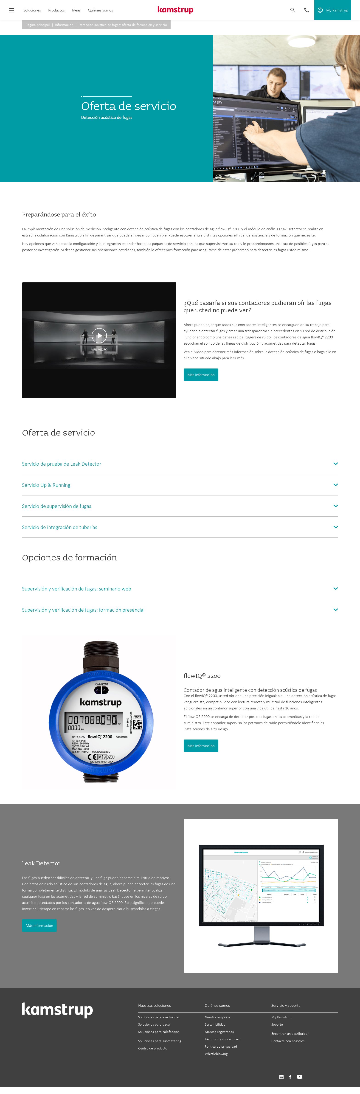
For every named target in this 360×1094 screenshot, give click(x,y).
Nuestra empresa (218, 1017)
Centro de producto (152, 1048)
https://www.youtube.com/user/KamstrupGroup (299, 1077)
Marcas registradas (219, 1031)
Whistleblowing (216, 1054)
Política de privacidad (221, 1046)
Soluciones (32, 10)
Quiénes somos (100, 10)
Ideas (76, 10)
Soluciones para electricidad (159, 1017)
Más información (201, 374)
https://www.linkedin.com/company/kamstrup (281, 1077)
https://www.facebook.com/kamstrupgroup (290, 1077)
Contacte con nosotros (287, 1041)
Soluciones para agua (154, 1024)
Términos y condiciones (222, 1039)
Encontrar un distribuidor (290, 1033)
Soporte (277, 1024)
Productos (56, 10)
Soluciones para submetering (159, 1041)
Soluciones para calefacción (159, 1031)
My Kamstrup (281, 1017)
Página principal (38, 24)
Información (64, 24)
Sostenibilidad (215, 1024)
